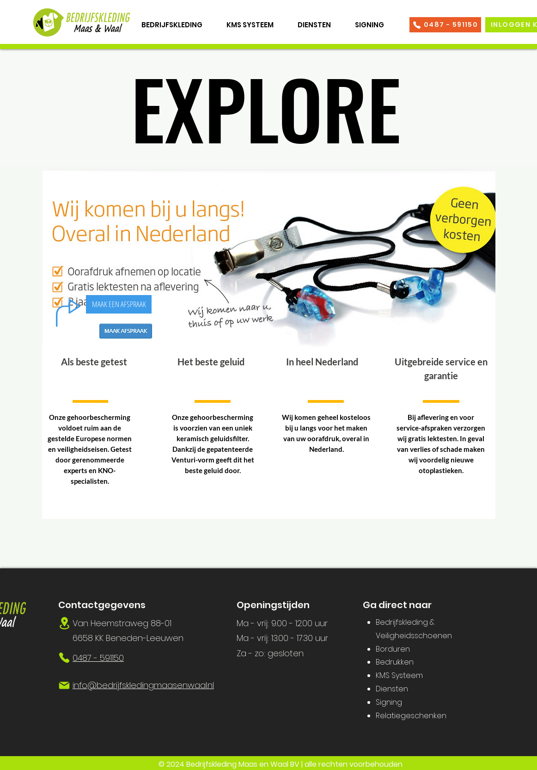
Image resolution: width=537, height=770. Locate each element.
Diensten (392, 689)
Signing (389, 702)
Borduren (393, 649)
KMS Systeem (399, 675)
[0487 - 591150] (445, 24)
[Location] (64, 623)
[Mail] (64, 685)
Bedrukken (395, 662)
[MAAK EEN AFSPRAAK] (119, 304)
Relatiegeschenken (411, 715)
